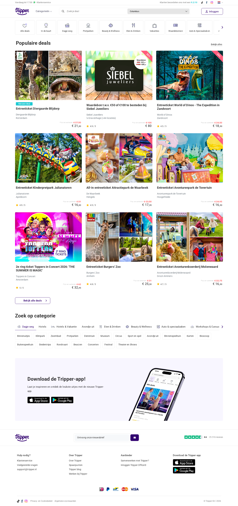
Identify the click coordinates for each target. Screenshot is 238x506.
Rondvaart (62, 345)
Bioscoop (206, 336)
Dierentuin (90, 336)
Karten (191, 336)
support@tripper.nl (27, 469)
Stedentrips (45, 345)
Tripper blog (75, 469)
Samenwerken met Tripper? (135, 460)
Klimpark (40, 336)
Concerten (93, 345)
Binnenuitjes (23, 336)
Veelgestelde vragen (27, 465)
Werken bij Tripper (78, 473)
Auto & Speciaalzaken (204, 26)
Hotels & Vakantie (64, 326)
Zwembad (56, 336)
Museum (105, 336)
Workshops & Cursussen (207, 326)
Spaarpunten (75, 465)
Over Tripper (75, 460)
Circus (119, 336)
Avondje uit (88, 326)
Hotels (42, 326)
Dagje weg (67, 26)
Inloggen (212, 11)
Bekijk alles (216, 44)
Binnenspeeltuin (173, 336)
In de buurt (46, 26)
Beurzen (78, 345)
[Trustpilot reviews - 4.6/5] (203, 437)
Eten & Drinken (134, 26)
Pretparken (88, 26)
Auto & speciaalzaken (171, 326)
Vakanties (156, 26)
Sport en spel (135, 336)
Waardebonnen (178, 26)
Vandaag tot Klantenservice (33, 2)
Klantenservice (24, 460)
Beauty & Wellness (111, 26)
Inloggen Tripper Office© (133, 465)
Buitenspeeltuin (25, 345)
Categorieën (42, 11)
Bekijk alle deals (35, 300)
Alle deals (25, 26)
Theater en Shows (128, 345)
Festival (109, 345)
